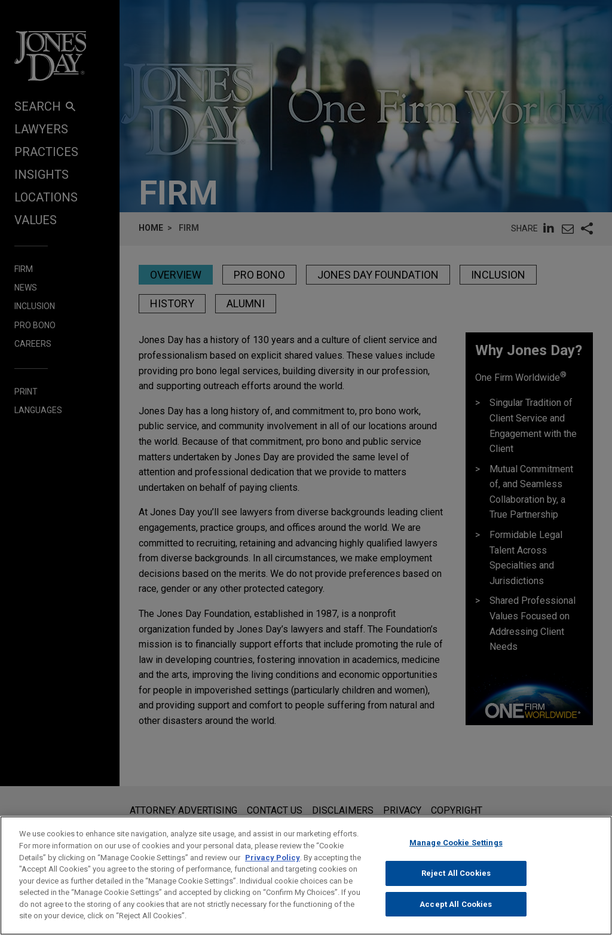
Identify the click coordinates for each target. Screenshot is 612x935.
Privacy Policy (272, 869)
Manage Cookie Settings (456, 855)
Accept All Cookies (456, 916)
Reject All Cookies (456, 885)
